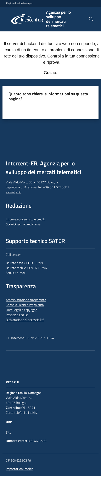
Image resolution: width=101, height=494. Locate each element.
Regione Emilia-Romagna (19, 3)
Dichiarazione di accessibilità (25, 319)
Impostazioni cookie (19, 468)
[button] (91, 19)
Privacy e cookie (17, 314)
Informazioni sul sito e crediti (25, 219)
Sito (8, 432)
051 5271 (28, 407)
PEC (18, 192)
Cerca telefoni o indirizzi (22, 412)
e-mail (10, 192)
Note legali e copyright (21, 309)
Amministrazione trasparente (26, 299)
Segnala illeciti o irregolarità (25, 304)
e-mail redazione (28, 224)
